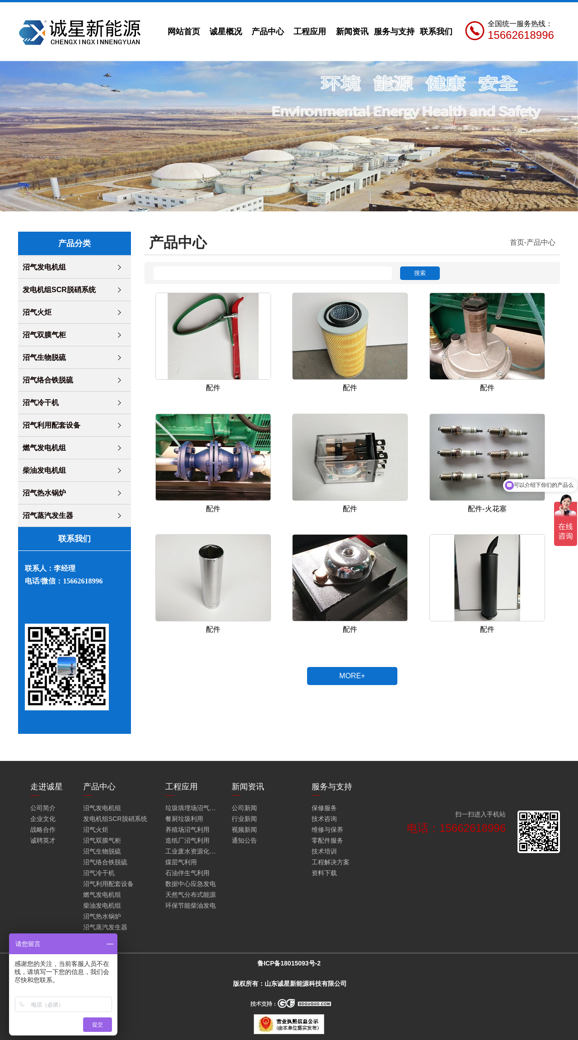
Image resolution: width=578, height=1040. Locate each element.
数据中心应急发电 (190, 883)
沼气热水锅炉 (44, 493)
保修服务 (324, 807)
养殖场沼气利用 (187, 829)
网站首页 (184, 31)
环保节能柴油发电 (190, 905)
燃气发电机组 (44, 448)
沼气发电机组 (44, 267)
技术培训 (324, 851)
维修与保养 (327, 829)
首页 (517, 242)
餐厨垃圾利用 (184, 818)
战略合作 (43, 829)
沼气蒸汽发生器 (48, 515)
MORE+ (352, 676)
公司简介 (43, 807)
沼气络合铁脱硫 (48, 380)
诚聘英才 (43, 840)
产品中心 (268, 31)
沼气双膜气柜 (44, 335)
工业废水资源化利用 (192, 851)
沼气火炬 (37, 312)
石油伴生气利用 (187, 873)
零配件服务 (327, 840)
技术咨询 (324, 818)
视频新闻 (244, 829)
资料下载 (324, 873)
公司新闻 (244, 807)
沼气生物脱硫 (44, 357)
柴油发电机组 (44, 470)
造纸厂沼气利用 (187, 840)
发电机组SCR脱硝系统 (59, 290)
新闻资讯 (352, 31)
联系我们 (436, 31)
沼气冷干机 (41, 402)
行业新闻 (244, 818)
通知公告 (244, 840)
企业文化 (43, 818)
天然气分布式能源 (190, 894)
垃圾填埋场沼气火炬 (192, 807)
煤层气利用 (181, 862)
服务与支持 (394, 31)
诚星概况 (226, 31)
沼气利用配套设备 (51, 425)
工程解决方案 (331, 862)
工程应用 (310, 31)
